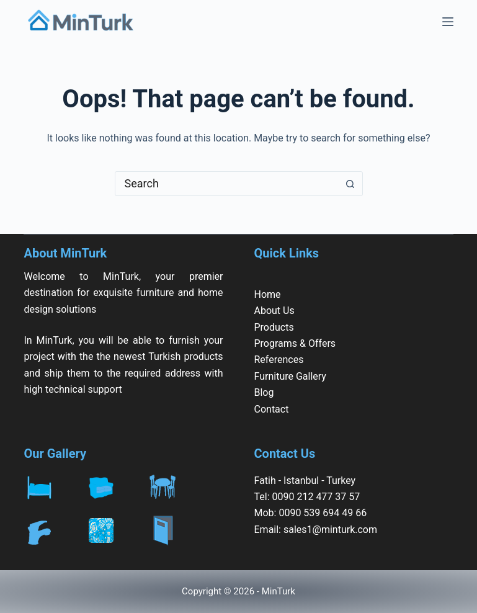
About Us (274, 310)
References (279, 359)
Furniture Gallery (290, 376)
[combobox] (227, 183)
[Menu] (447, 21)
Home (267, 294)
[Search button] (350, 183)
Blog (264, 392)
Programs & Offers (295, 343)
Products (274, 327)
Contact (271, 409)
